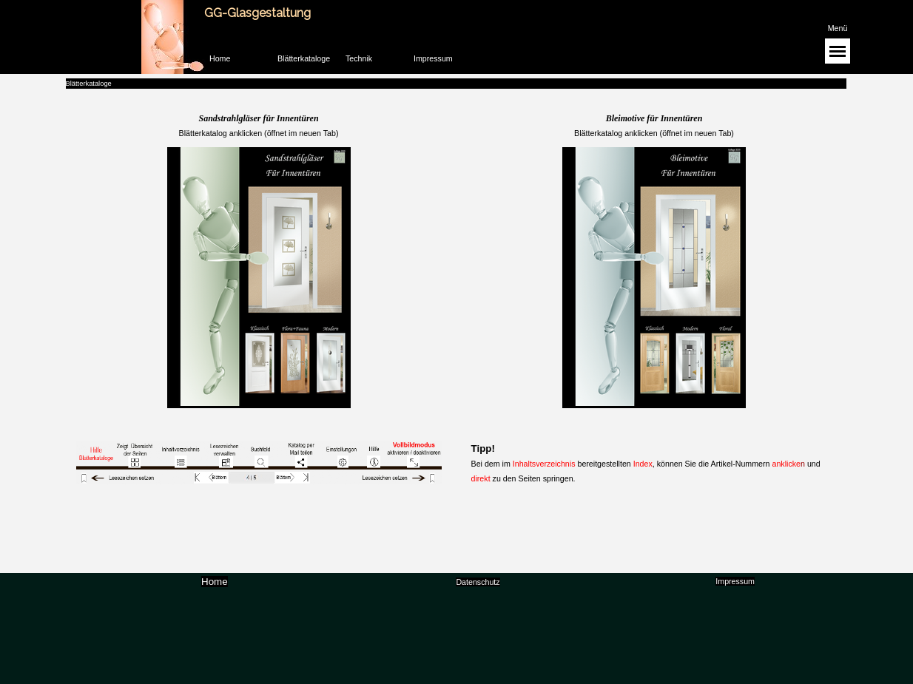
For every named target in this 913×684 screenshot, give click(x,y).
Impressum (433, 58)
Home (219, 58)
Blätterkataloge (303, 58)
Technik (359, 58)
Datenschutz (477, 582)
